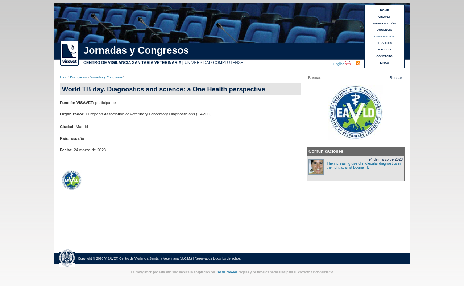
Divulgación (78, 77)
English (339, 64)
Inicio (63, 77)
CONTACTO (384, 56)
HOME (384, 10)
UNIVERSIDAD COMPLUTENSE (214, 62)
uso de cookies (226, 272)
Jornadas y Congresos (106, 77)
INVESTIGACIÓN (384, 23)
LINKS (384, 62)
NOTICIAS (384, 49)
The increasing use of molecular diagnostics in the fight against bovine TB (364, 165)
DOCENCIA (384, 30)
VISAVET (384, 17)
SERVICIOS (384, 43)
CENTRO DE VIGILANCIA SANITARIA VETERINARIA (132, 62)
